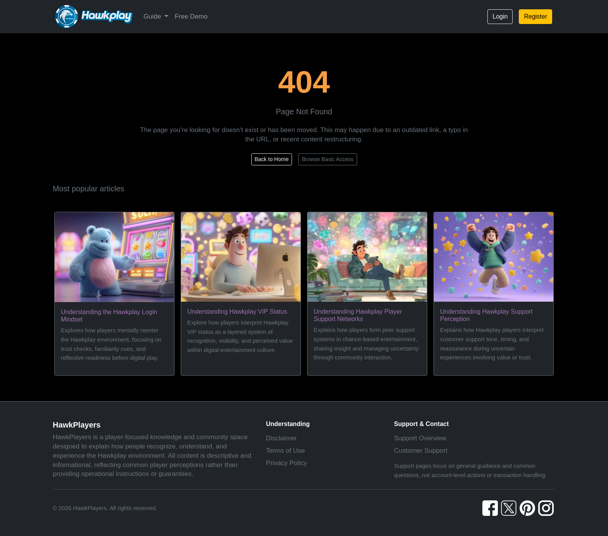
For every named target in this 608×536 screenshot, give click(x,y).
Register (535, 16)
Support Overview (420, 438)
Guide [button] (153, 16)
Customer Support (420, 450)
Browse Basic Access (327, 159)
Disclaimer (281, 438)
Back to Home (272, 159)
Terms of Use (285, 450)
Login (500, 16)
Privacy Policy (286, 463)
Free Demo (190, 16)
